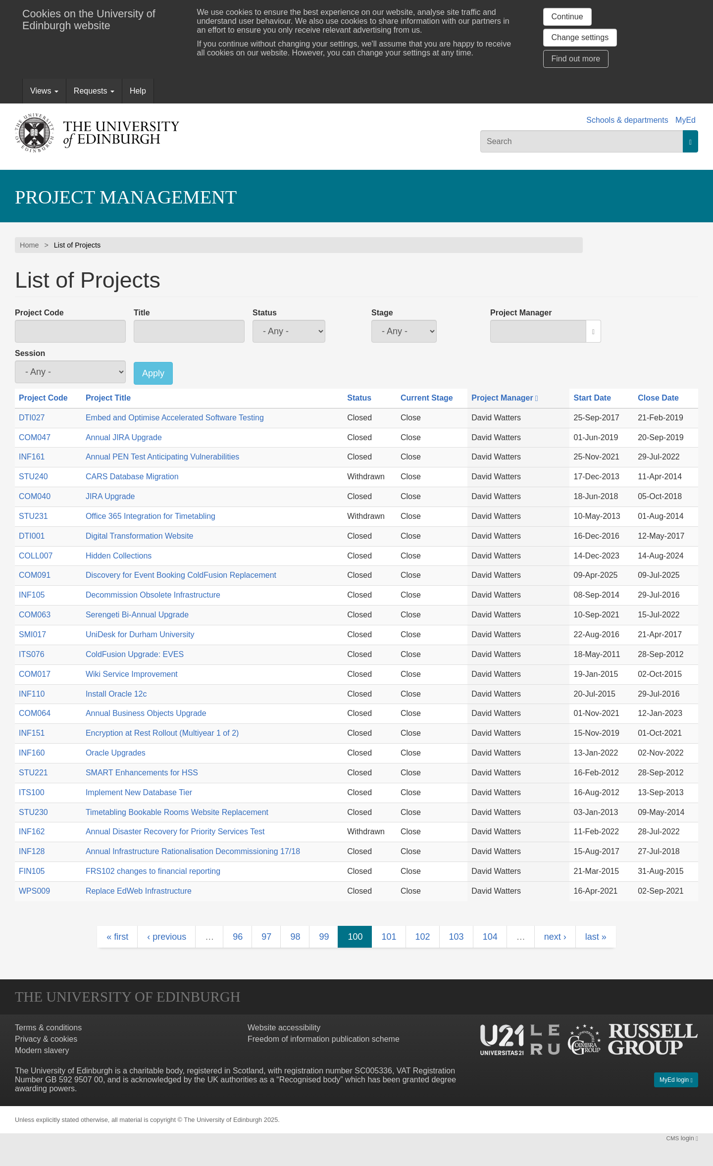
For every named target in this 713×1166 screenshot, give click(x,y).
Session (30, 353)
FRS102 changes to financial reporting (153, 871)
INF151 (32, 733)
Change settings (580, 37)
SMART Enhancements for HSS (142, 772)
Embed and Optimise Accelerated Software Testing (175, 417)
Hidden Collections (119, 556)
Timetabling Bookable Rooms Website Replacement (177, 812)
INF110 (32, 694)
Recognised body (310, 1079)
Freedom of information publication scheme (324, 1039)
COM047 (35, 437)
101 (388, 937)
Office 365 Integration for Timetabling (150, 516)
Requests (94, 91)
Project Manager (521, 312)
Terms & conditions (48, 1027)
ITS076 (32, 654)
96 (238, 937)
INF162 (32, 831)
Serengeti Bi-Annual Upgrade (137, 614)
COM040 (35, 496)
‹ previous (166, 937)
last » (596, 937)
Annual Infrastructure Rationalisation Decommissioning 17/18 (193, 851)
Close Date (658, 398)
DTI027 (32, 417)
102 (422, 937)
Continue (567, 16)
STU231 (33, 516)
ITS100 (32, 792)
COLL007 (36, 556)
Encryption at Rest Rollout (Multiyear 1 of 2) (162, 733)
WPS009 (34, 891)
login (682, 1138)
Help (138, 91)
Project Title (108, 398)
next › (555, 937)
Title (142, 312)
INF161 (32, 457)
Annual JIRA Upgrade (124, 437)
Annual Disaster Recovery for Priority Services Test (175, 831)
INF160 (32, 753)
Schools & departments (627, 120)
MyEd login (676, 1079)
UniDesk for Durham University (140, 634)
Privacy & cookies (46, 1039)
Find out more (576, 58)
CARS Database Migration (132, 476)
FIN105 (32, 871)
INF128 (32, 851)
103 (456, 937)
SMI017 (32, 634)
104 (490, 937)
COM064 (35, 713)
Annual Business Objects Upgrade (146, 713)
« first (117, 937)
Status (265, 312)
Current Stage (427, 398)
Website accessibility (284, 1027)
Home (29, 245)
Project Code (39, 312)
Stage (382, 312)
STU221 (33, 772)
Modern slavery (42, 1050)
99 (324, 937)
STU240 (33, 476)
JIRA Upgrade (110, 496)
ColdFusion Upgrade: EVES (135, 654)
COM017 (35, 674)
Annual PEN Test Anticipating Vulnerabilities (162, 457)
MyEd (685, 120)
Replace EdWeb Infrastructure (139, 891)
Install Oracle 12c (116, 694)
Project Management (126, 197)
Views (44, 91)
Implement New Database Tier (139, 792)
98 (295, 937)
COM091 (35, 575)
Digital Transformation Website (140, 536)
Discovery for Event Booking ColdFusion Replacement (181, 575)
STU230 (33, 812)
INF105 (32, 595)
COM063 (35, 614)
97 (266, 937)
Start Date (592, 398)
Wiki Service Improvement (132, 674)
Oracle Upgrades (116, 753)
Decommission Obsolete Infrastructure (153, 595)
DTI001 (32, 536)
